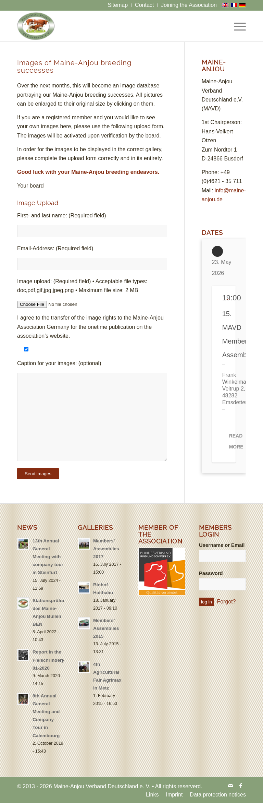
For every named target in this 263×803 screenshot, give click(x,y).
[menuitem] (118, 5)
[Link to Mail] (230, 785)
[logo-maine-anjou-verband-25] (36, 26)
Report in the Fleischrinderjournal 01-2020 (55, 659)
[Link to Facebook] (241, 785)
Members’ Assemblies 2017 (106, 548)
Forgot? (226, 601)
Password (211, 573)
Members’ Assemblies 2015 (106, 628)
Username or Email (222, 545)
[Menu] (236, 26)
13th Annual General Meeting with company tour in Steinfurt (48, 556)
